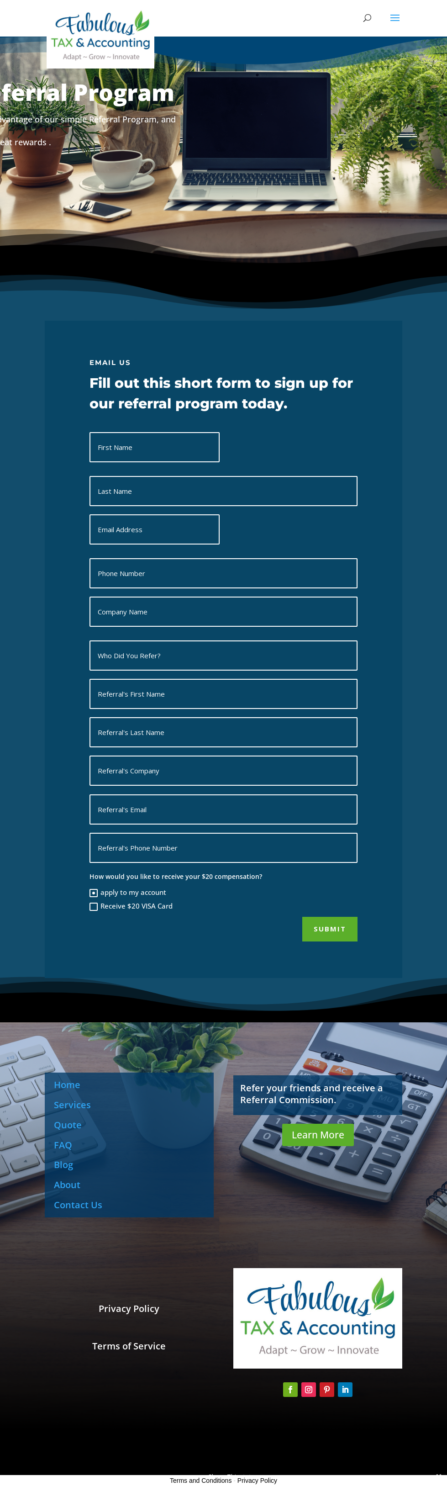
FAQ (63, 1145)
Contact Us (78, 1205)
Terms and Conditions (200, 1480)
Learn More (318, 1134)
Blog (63, 1164)
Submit (330, 928)
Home (67, 1085)
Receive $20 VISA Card (131, 906)
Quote (68, 1125)
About (67, 1185)
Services (72, 1105)
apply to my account (127, 892)
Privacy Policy (257, 1480)
